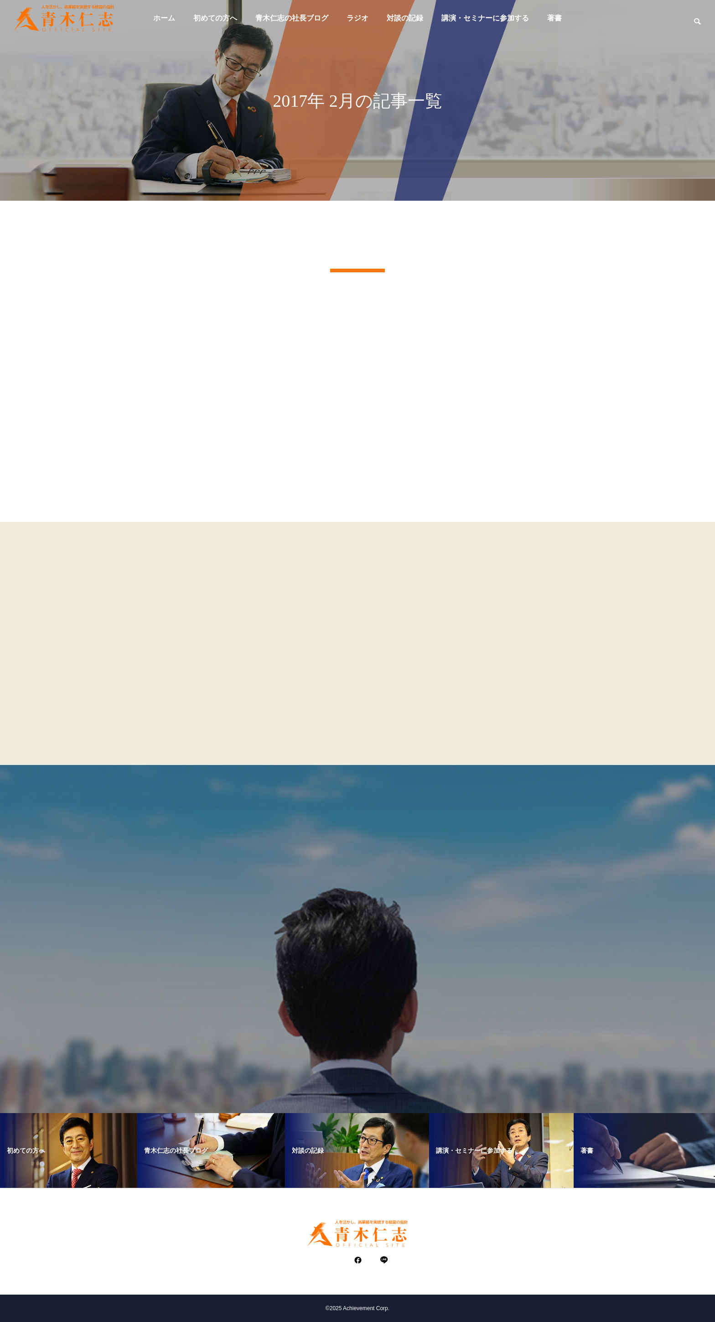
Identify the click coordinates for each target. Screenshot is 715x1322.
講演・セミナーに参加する (485, 18)
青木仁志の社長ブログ (291, 18)
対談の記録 (405, 18)
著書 (554, 18)
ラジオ (357, 18)
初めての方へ (215, 18)
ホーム (164, 18)
